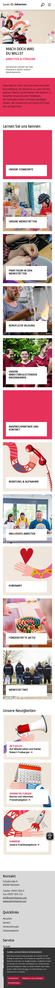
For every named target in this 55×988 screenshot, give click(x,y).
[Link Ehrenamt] (27, 570)
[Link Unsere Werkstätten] (27, 206)
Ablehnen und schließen (32, 978)
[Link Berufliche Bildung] (27, 310)
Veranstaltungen (11, 926)
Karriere (6, 922)
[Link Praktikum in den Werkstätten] (27, 258)
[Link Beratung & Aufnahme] (27, 466)
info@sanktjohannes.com (15, 897)
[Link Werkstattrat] (27, 674)
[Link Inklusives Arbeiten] (27, 518)
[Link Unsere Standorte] (27, 154)
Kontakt (6, 946)
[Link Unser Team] (27, 414)
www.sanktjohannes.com (14, 901)
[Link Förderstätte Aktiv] (27, 622)
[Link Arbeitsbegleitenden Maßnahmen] (27, 362)
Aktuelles (7, 918)
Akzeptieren (13, 978)
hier (26, 969)
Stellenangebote (11, 930)
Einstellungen (14, 983)
